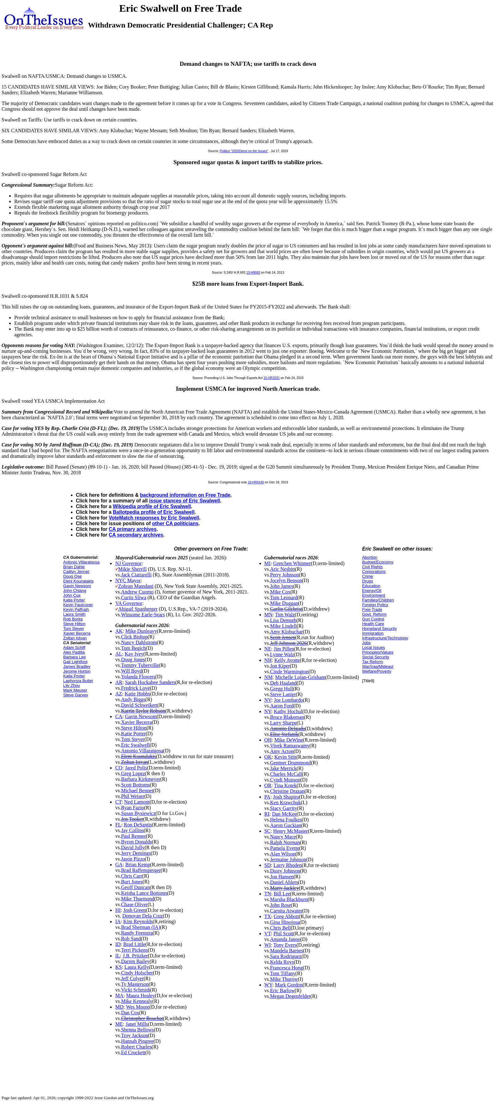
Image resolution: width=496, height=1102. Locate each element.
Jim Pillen (284, 648)
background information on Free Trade (185, 495)
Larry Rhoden (287, 865)
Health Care (373, 623)
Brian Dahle (74, 566)
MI (267, 563)
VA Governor (128, 603)
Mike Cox (280, 592)
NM (268, 677)
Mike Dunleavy (141, 631)
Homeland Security (379, 628)
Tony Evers (284, 945)
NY (267, 711)
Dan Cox (130, 1012)
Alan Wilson (282, 853)
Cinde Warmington (289, 671)
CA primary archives (133, 529)
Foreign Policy (375, 604)
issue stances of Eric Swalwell (184, 500)
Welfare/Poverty (376, 671)
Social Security (375, 657)
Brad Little (134, 944)
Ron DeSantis (138, 824)
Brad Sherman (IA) (140, 927)
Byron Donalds (136, 841)
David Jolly (133, 847)
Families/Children (378, 600)
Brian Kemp (137, 864)
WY (268, 984)
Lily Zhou (71, 685)
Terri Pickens (134, 950)
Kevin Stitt (285, 757)
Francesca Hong (286, 967)
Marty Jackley (284, 888)
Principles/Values (378, 652)
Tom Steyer (73, 628)
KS (118, 967)
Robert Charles (136, 1046)
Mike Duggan (284, 603)
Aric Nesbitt (282, 569)
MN (268, 614)
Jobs (366, 642)
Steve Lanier (283, 694)
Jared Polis (136, 767)
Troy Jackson (134, 1035)
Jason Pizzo (133, 859)
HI (118, 910)
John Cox (72, 595)
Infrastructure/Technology (385, 638)
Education (371, 585)
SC (267, 831)
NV (267, 700)
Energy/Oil (371, 590)
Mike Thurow (284, 979)
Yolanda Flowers (138, 676)
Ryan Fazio (132, 807)
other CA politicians (175, 523)
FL (118, 824)
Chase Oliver (134, 904)
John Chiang (74, 590)
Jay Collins (132, 830)
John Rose (280, 905)
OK (268, 757)
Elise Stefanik (284, 734)
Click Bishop (134, 636)
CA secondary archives (136, 535)
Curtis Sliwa (133, 597)
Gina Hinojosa (285, 922)
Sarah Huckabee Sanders (150, 682)
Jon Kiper (280, 666)
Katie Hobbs (137, 693)
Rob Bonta (73, 619)
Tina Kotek (285, 785)
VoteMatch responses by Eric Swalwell (154, 517)
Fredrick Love (135, 688)
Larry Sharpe (283, 722)
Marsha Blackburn (289, 899)
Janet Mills (137, 1024)
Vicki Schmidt (135, 990)
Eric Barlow (282, 990)
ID (118, 944)
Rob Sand (131, 938)
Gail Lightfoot (75, 661)
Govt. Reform (374, 614)
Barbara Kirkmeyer (140, 779)
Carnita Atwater (286, 910)
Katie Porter (74, 600)
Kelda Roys (282, 962)
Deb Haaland (283, 683)
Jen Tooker (132, 819)
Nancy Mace (283, 836)
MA (119, 995)
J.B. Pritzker (135, 955)
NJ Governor (128, 563)
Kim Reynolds (138, 921)
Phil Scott (284, 933)
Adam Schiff (74, 647)
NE (267, 648)
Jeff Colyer (132, 978)
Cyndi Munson (285, 779)
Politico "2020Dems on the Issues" (244, 151)
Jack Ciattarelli (136, 574)
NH (268, 660)
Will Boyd (131, 671)
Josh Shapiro (286, 797)
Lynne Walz (282, 654)
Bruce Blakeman (287, 717)
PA (267, 797)
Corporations (374, 571)
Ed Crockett (133, 1052)
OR (267, 785)
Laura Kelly (136, 967)
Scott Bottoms (135, 785)
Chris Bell (280, 928)
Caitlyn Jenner (76, 571)
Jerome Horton (76, 671)
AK (118, 631)
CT (118, 802)
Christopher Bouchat (142, 1018)
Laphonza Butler (78, 680)
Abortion (369, 557)
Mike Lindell (283, 626)
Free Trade (372, 609)
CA (118, 716)
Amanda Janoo (285, 939)
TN (267, 893)
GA (118, 864)
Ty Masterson (135, 984)
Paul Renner (133, 836)
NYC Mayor (127, 580)
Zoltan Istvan (75, 638)
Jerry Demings (136, 853)
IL (117, 955)
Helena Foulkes (286, 819)
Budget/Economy (378, 562)
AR (118, 682)
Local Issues (373, 647)
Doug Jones (133, 659)
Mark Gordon (289, 984)
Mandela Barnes (286, 950)
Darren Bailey (135, 961)
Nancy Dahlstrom (139, 642)
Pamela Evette (284, 848)
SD (267, 865)
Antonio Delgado (287, 728)
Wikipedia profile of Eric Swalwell (152, 506)
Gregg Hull (281, 688)
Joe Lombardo (288, 700)
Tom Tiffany (282, 973)
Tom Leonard (283, 597)
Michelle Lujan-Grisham (300, 677)
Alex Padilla (74, 652)
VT (267, 933)
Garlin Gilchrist (286, 609)
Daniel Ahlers (284, 882)
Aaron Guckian (285, 825)
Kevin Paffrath (76, 609)
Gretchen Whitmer (292, 563)
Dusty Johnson (285, 871)
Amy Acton (282, 751)
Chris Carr (131, 876)
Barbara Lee (74, 657)
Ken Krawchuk (285, 802)
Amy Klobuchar (286, 631)
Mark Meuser (75, 690)
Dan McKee (284, 814)
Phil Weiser (133, 796)
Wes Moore (137, 1007)
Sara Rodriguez (285, 956)
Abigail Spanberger (138, 609)
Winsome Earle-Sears (143, 614)
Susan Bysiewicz (138, 813)
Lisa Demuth (283, 620)
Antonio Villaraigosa (81, 562)
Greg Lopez (133, 773)
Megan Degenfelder (290, 996)
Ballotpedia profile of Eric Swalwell (154, 512)
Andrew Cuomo (137, 592)
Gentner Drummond (290, 762)
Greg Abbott (286, 916)
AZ (118, 693)
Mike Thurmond (137, 898)
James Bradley (76, 666)
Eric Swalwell (135, 745)
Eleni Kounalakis (78, 581)
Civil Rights (372, 566)
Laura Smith (74, 614)
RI (267, 814)
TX (267, 916)
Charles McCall (286, 774)
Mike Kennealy (136, 1001)
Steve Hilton (74, 623)
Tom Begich (133, 648)
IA (118, 921)
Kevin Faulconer (78, 604)
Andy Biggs (133, 699)
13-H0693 (253, 272)
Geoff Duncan (135, 887)
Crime (367, 576)
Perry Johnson (284, 574)
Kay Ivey (134, 654)
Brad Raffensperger (141, 870)
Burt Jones (132, 881)
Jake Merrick (283, 768)
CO (118, 767)
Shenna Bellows (137, 1029)
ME (119, 1024)
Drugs (367, 581)
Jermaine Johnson (288, 859)
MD (119, 1007)
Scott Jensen (282, 637)
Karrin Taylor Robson (143, 710)
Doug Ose (72, 576)
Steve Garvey (75, 695)
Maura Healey (140, 995)
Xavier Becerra (76, 633)
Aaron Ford (282, 705)
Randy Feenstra (137, 933)
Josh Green (134, 910)
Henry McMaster (290, 831)
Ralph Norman (285, 842)
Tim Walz (285, 614)
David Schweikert (139, 705)
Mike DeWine (288, 740)
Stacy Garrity (283, 808)
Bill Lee (282, 893)
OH (268, 740)
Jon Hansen (282, 876)
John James (281, 586)
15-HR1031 (272, 378)
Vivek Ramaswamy (290, 745)
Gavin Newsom (77, 585)
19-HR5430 (256, 482)
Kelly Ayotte (287, 660)
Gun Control (373, 619)
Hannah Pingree (137, 1041)
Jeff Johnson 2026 (288, 643)
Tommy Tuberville (140, 665)
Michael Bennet (137, 790)
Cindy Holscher (137, 972)
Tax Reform (372, 661)
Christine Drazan (287, 791)
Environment (373, 595)
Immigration (373, 633)
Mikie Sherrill (132, 569)
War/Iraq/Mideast (378, 666)
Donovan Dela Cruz (142, 915)
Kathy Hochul (288, 711)
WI (267, 945)
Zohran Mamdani (135, 586)
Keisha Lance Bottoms (144, 893)
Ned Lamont (137, 802)
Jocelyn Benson (286, 580)
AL (118, 654)
